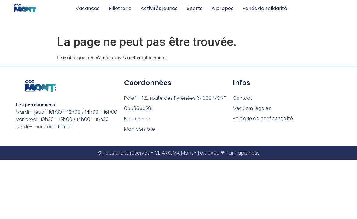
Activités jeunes (159, 8)
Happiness (247, 152)
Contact (243, 98)
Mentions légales (253, 108)
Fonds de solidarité (265, 8)
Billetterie (120, 8)
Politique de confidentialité (264, 118)
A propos (222, 8)
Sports (194, 8)
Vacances (88, 8)
